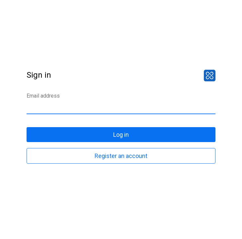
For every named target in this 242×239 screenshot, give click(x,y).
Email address (43, 95)
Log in (121, 134)
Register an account (121, 155)
